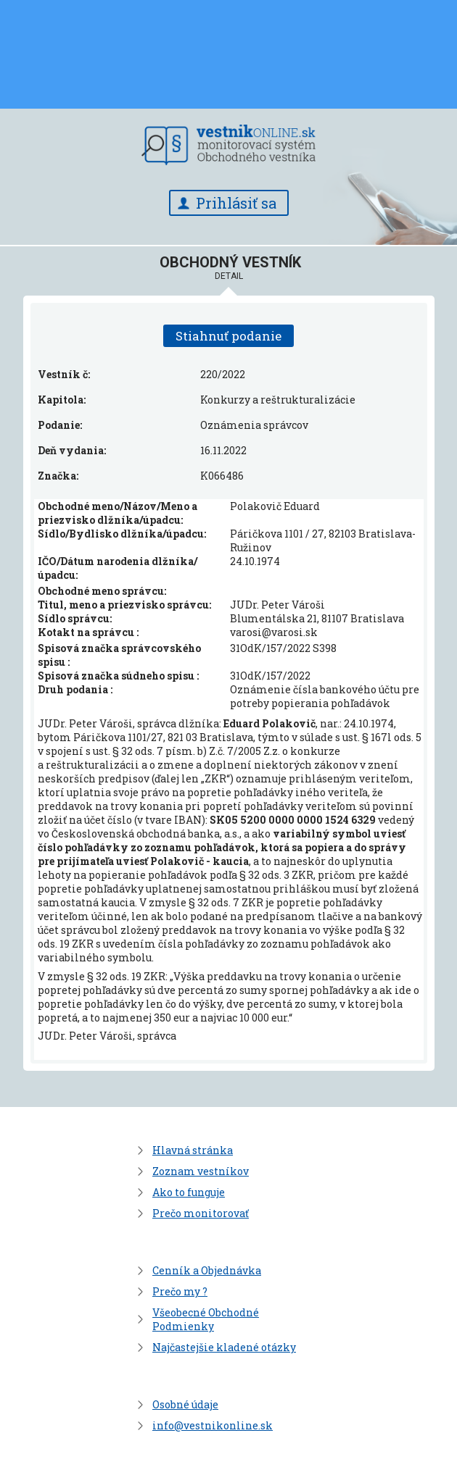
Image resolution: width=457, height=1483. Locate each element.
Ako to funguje (188, 1192)
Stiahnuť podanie (228, 335)
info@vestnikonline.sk (212, 1425)
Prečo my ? (179, 1291)
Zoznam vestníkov (200, 1171)
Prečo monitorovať (200, 1213)
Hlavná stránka (192, 1150)
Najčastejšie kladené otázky (224, 1347)
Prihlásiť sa (236, 202)
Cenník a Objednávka (206, 1270)
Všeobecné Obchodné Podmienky (205, 1319)
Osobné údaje (185, 1404)
